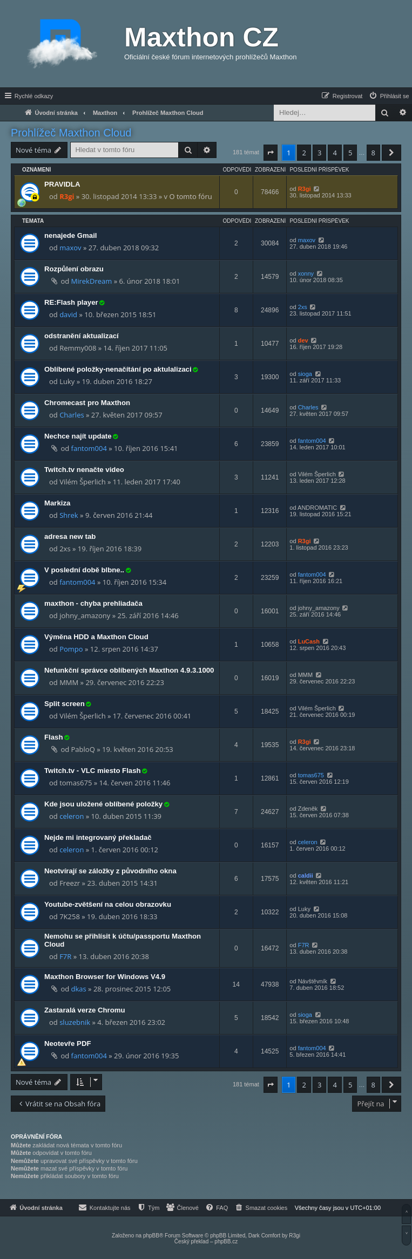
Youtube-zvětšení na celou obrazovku (107, 904)
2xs (302, 307)
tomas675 (311, 775)
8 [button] (373, 153)
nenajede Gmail (70, 235)
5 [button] (350, 153)
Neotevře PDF (67, 1043)
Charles (71, 415)
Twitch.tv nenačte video (84, 470)
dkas (78, 989)
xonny (306, 273)
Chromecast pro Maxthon (87, 403)
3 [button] (319, 153)
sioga (305, 374)
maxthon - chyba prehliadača (93, 603)
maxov (70, 247)
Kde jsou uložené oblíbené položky (103, 804)
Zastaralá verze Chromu (84, 1010)
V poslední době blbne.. (84, 570)
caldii (305, 875)
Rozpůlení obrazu (74, 269)
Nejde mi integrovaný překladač (98, 837)
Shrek (68, 515)
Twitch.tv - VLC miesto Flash (92, 771)
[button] (271, 153)
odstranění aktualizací (81, 336)
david (68, 314)
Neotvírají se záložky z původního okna (110, 871)
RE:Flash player (71, 302)
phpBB (151, 1236)
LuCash (309, 641)
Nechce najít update (78, 436)
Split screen (64, 704)
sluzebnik (74, 1022)
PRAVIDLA (62, 184)
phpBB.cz (226, 1241)
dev (303, 340)
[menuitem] (389, 96)
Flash (53, 737)
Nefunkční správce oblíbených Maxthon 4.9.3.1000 (129, 670)
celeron (71, 816)
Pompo (71, 649)
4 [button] (334, 153)
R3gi (66, 196)
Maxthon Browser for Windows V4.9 (104, 977)
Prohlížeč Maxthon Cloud (71, 133)
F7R (65, 956)
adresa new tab (70, 536)
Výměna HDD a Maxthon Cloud (96, 637)
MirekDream (91, 281)
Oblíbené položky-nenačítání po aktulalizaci (118, 369)
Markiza (57, 503)
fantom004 (89, 448)
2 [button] (304, 153)
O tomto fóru (190, 196)
